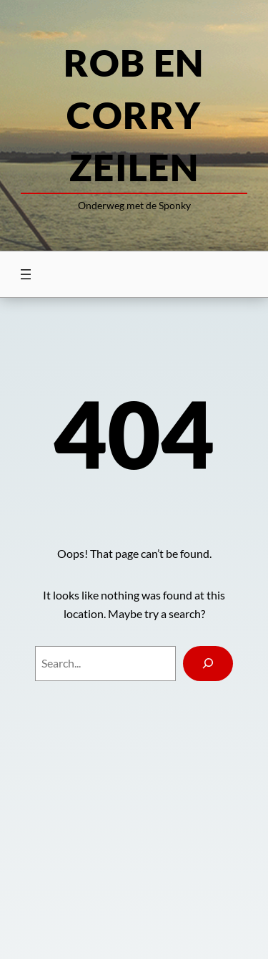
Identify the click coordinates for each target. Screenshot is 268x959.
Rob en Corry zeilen (134, 114)
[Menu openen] (25, 274)
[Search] (208, 663)
